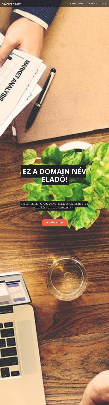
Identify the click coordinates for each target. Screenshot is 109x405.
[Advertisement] (54, 240)
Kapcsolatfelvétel (97, 3)
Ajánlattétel (76, 3)
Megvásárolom (54, 222)
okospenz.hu (11, 3)
